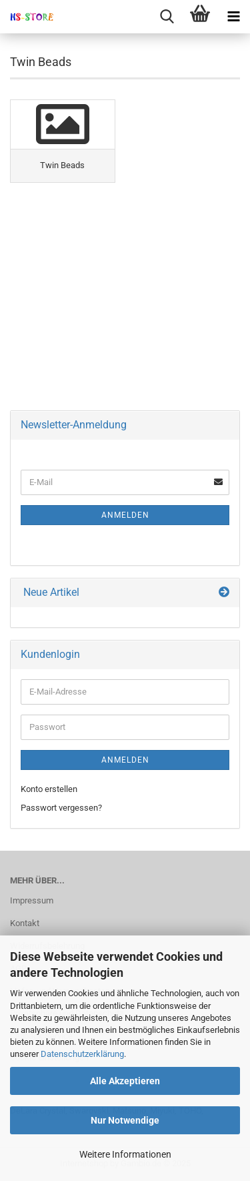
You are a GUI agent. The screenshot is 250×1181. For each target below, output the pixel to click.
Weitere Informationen (125, 1154)
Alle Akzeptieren (125, 1081)
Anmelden (125, 515)
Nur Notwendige (125, 1120)
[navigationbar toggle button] (233, 16)
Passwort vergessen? (61, 808)
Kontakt (24, 923)
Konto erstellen (49, 789)
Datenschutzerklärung (82, 1054)
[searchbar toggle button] (166, 16)
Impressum (31, 900)
